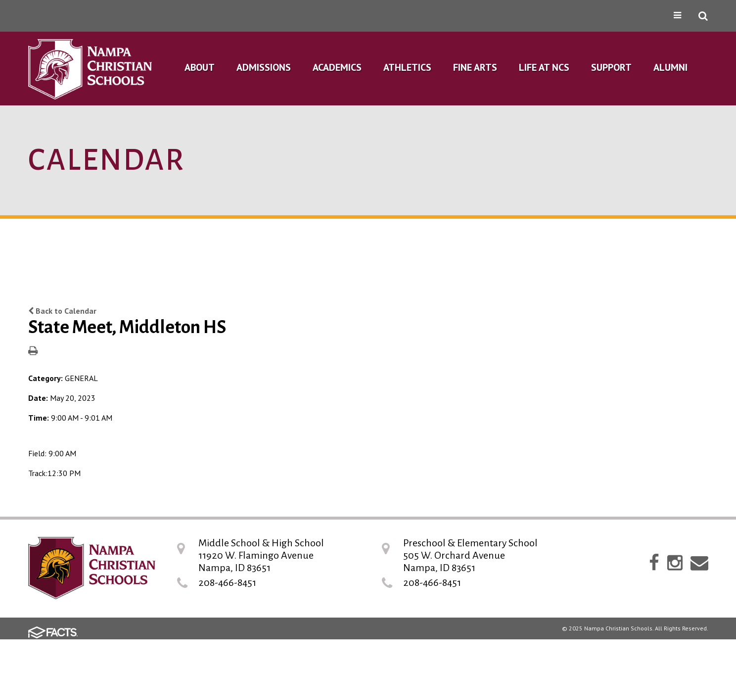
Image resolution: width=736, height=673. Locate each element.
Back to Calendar (62, 311)
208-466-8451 (227, 582)
